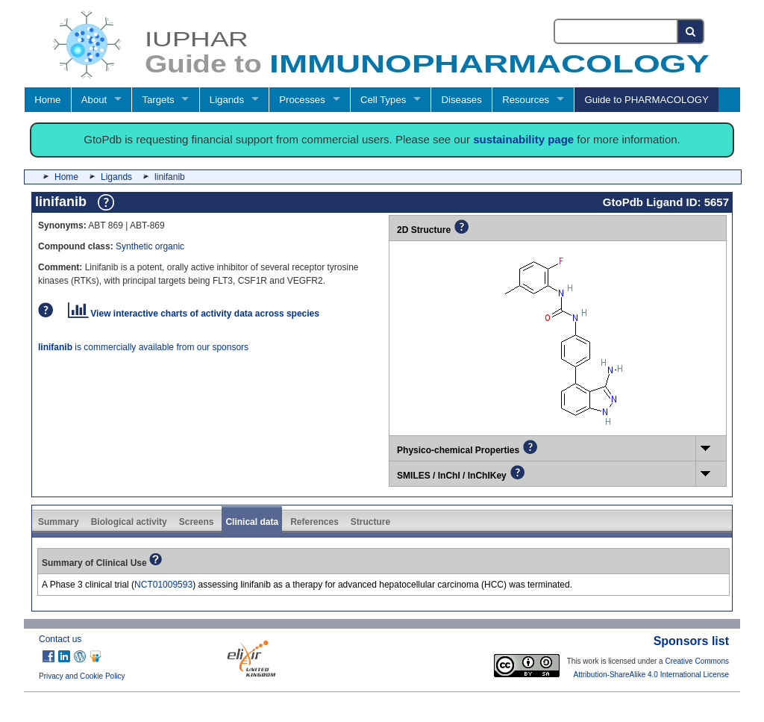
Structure (370, 522)
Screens (196, 522)
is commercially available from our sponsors (143, 347)
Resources (525, 99)
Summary (58, 522)
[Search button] (691, 31)
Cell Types (383, 99)
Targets (158, 99)
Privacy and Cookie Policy (82, 676)
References (314, 522)
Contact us (60, 639)
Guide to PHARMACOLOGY (646, 99)
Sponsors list (691, 641)
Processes (302, 99)
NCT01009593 (163, 584)
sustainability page (523, 139)
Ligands (227, 99)
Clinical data (251, 522)
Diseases (462, 99)
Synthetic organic (150, 246)
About (94, 99)
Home (47, 99)
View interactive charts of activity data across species (193, 313)
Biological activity (129, 522)
